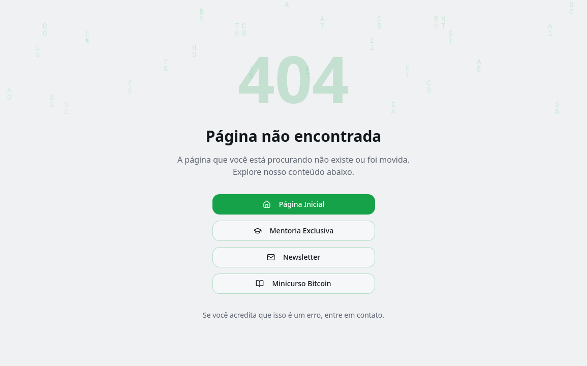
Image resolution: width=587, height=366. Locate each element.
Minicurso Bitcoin (293, 283)
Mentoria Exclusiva (293, 230)
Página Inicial (293, 204)
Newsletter (293, 257)
